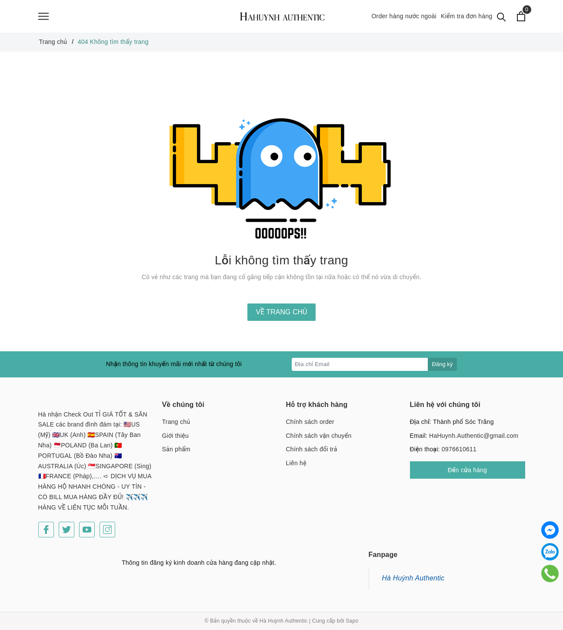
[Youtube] (87, 529)
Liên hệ (296, 463)
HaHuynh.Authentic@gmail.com (473, 435)
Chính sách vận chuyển (319, 435)
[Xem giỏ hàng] (521, 16)
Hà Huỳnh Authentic (413, 578)
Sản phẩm (176, 449)
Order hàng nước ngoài (403, 16)
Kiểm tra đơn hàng (467, 16)
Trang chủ (176, 421)
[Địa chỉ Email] (360, 364)
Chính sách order (310, 421)
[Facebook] (46, 529)
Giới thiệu (175, 435)
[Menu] (43, 16)
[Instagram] (107, 529)
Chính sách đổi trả (311, 449)
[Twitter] (66, 529)
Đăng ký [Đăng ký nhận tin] (442, 364)
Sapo (352, 621)
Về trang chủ (281, 312)
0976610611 (459, 449)
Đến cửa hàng (467, 470)
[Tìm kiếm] (501, 16)
